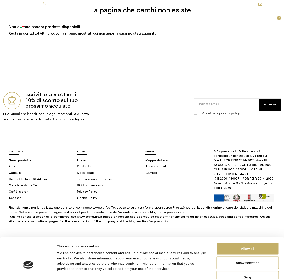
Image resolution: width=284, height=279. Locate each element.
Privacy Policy (87, 192)
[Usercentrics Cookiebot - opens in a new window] (28, 270)
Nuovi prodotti (20, 160)
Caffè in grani (19, 192)
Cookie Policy (87, 198)
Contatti (10, 4)
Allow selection (247, 236)
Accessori (16, 198)
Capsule (15, 173)
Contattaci (85, 166)
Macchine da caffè (23, 185)
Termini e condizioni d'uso (95, 179)
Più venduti (17, 166)
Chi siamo (84, 160)
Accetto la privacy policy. (221, 113)
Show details (229, 270)
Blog (29, 4)
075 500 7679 (56, 4)
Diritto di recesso (90, 185)
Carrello (151, 173)
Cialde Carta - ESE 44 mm (28, 179)
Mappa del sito (156, 160)
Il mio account (155, 166)
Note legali (85, 173)
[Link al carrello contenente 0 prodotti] (277, 20)
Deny (248, 250)
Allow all (247, 222)
